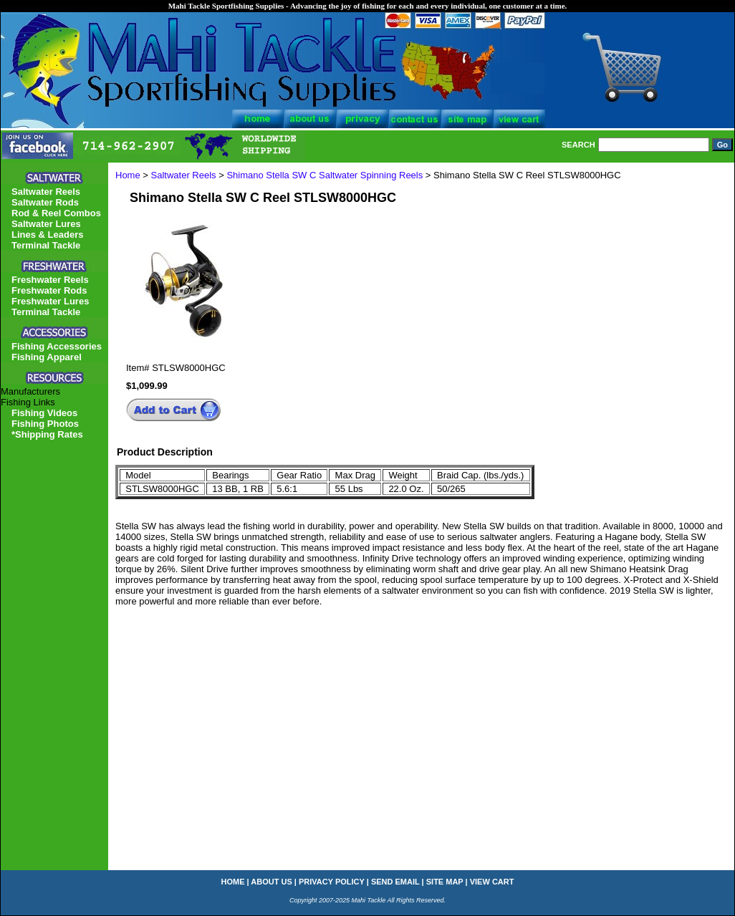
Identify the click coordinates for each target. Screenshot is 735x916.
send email (395, 881)
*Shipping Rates (47, 434)
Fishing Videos (44, 413)
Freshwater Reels (50, 279)
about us (271, 881)
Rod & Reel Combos (56, 213)
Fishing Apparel (46, 357)
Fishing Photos (45, 423)
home (233, 881)
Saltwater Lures (46, 223)
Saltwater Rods (45, 202)
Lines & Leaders (47, 234)
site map (444, 881)
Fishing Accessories (56, 346)
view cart (492, 881)
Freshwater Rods (49, 290)
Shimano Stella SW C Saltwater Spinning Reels (324, 175)
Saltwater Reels (183, 175)
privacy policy (332, 881)
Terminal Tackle (45, 245)
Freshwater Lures (50, 301)
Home (127, 175)
